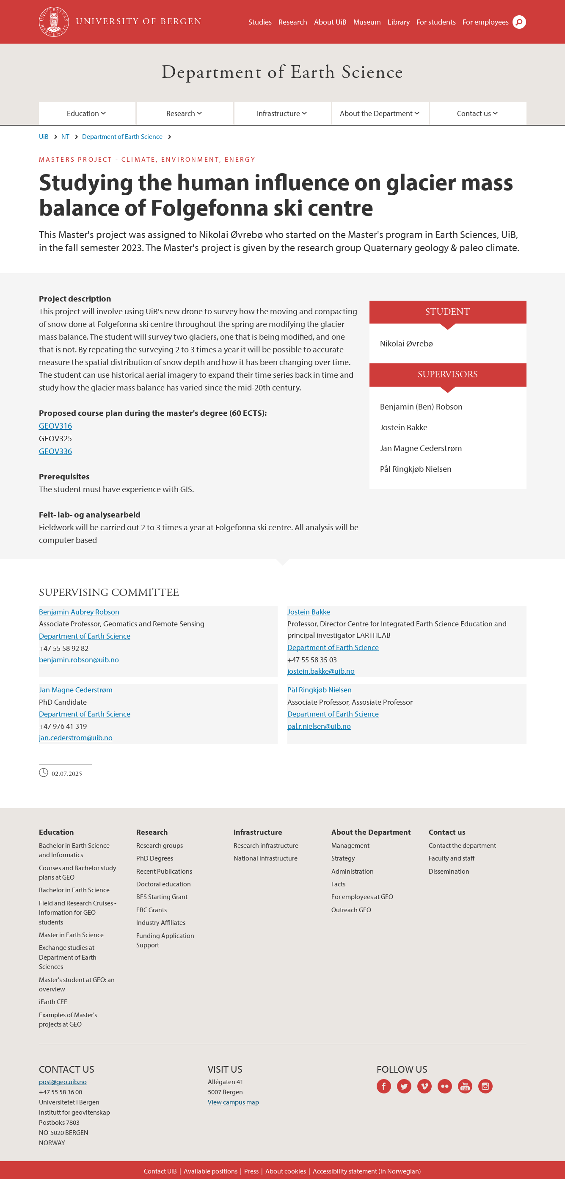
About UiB (330, 22)
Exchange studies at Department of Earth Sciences (67, 957)
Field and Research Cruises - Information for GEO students (77, 912)
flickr (448, 1087)
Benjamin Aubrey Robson (79, 612)
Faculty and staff (451, 858)
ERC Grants (151, 909)
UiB (44, 136)
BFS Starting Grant (161, 896)
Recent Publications (164, 871)
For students (436, 22)
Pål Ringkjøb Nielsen (319, 690)
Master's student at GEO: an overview (77, 984)
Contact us (474, 113)
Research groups (159, 845)
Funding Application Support (165, 940)
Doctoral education (163, 884)
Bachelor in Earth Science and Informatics (74, 850)
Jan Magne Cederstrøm (76, 690)
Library (399, 22)
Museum (367, 22)
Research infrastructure (266, 845)
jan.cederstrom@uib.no (76, 737)
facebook (387, 1087)
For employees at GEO (362, 896)
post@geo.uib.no (63, 1081)
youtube (468, 1087)
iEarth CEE (53, 1001)
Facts (338, 884)
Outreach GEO (351, 909)
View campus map (233, 1102)
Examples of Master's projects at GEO (68, 1019)
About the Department (376, 113)
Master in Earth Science (71, 934)
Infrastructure (278, 113)
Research (292, 22)
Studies (260, 22)
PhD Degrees (154, 858)
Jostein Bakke (308, 612)
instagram (488, 1087)
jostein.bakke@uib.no (321, 671)
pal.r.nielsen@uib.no (319, 726)
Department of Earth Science (282, 73)
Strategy (343, 858)
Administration (352, 871)
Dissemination (449, 871)
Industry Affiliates (160, 922)
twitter (407, 1087)
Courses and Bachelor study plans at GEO (77, 872)
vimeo (427, 1087)
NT (65, 136)
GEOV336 (55, 451)
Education (83, 113)
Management (350, 845)
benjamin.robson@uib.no (79, 659)
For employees (486, 22)
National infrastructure (266, 858)
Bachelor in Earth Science (74, 890)
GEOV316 (55, 425)
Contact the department (462, 845)
